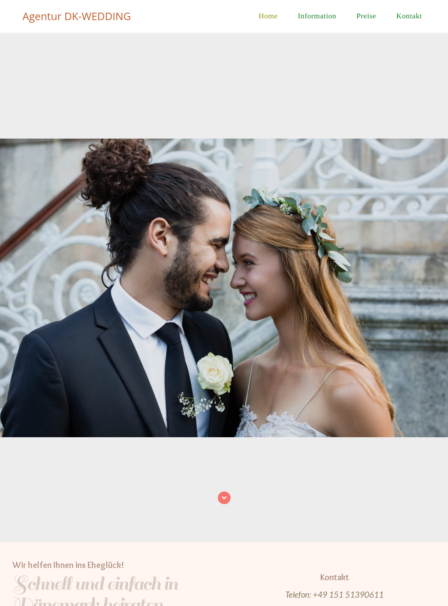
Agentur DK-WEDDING (76, 16)
